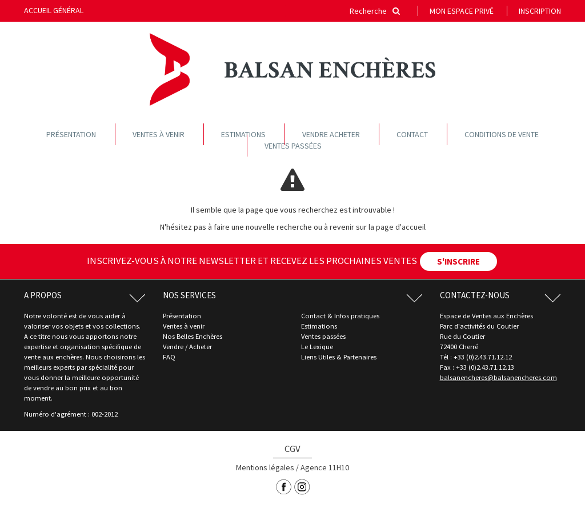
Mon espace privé (462, 11)
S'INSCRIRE (458, 261)
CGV (292, 448)
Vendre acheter (331, 134)
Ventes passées (293, 146)
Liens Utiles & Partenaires (338, 357)
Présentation (71, 134)
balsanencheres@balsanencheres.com (498, 377)
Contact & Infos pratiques (340, 315)
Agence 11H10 (324, 467)
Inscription (540, 11)
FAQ (169, 357)
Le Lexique (317, 346)
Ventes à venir (159, 134)
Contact (412, 134)
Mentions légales (265, 467)
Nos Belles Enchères (192, 336)
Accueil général (53, 10)
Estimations (243, 134)
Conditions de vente (501, 134)
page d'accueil (401, 227)
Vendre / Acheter (187, 346)
